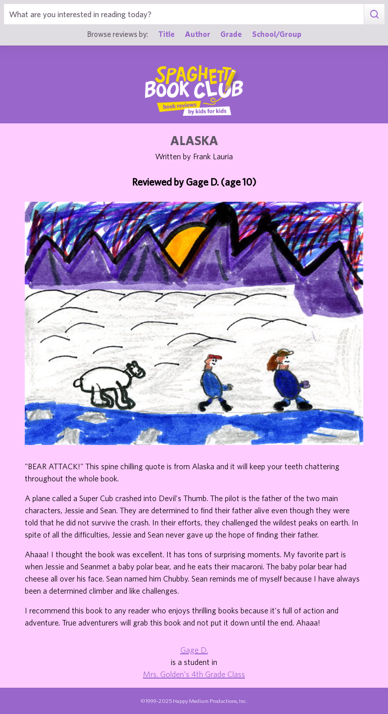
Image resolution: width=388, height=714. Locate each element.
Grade (231, 33)
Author (197, 33)
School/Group (277, 33)
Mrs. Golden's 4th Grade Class (194, 674)
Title (166, 33)
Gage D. (194, 649)
